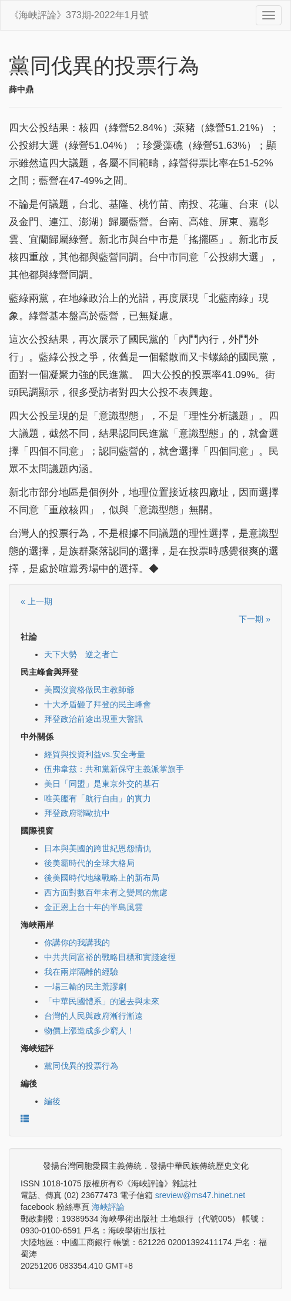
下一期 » (254, 619)
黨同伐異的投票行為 (81, 1066)
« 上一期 (36, 601)
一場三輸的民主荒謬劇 (85, 986)
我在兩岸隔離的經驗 (81, 971)
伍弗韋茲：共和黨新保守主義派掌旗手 (114, 769)
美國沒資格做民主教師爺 (89, 689)
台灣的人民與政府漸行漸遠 (93, 1016)
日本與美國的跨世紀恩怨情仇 (97, 848)
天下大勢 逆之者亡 (81, 654)
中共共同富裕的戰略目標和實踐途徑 (110, 957)
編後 (52, 1101)
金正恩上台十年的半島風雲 (93, 907)
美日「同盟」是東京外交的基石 (101, 783)
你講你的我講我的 (77, 942)
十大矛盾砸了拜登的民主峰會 (97, 704)
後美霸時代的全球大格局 (89, 863)
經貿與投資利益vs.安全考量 (94, 754)
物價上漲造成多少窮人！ (89, 1030)
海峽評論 (108, 1207)
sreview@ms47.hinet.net (200, 1195)
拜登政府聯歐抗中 (77, 813)
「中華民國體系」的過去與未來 (101, 1001)
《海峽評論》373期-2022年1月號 (79, 15)
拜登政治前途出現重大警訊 (93, 719)
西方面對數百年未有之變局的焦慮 (106, 892)
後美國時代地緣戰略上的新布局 (101, 877)
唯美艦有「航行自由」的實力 (97, 798)
